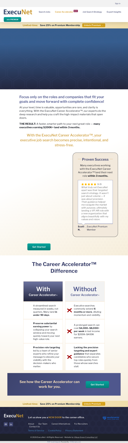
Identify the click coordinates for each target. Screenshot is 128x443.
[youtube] (6, 424)
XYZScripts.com (75, 442)
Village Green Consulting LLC (86, 437)
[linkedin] (11, 424)
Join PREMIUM (12, 19)
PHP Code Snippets (54, 442)
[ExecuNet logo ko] (14, 414)
